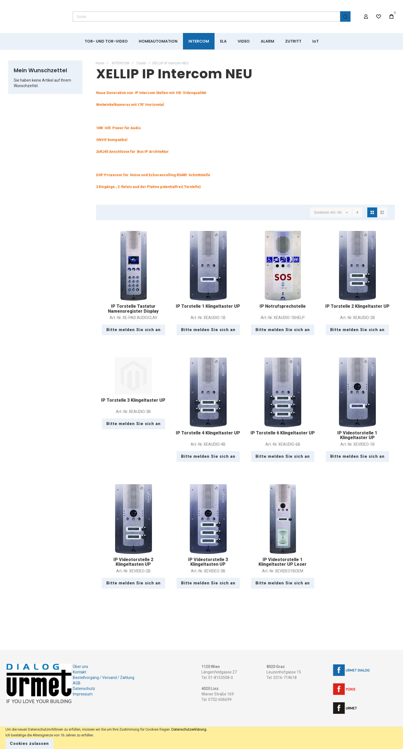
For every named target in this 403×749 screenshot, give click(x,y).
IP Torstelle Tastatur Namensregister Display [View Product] (133, 266)
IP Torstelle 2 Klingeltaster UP (357, 306)
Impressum (83, 694)
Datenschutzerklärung (188, 729)
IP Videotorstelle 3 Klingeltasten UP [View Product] (208, 519)
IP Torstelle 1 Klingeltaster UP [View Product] (208, 266)
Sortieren (322, 212)
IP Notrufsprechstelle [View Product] (283, 266)
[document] (201, 738)
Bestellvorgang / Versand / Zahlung (103, 677)
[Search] (345, 16)
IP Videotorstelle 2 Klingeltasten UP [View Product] (133, 519)
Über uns (80, 666)
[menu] (202, 41)
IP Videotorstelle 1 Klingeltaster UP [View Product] (357, 392)
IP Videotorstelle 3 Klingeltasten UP (208, 562)
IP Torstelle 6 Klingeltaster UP (283, 432)
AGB (76, 683)
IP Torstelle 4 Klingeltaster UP (208, 432)
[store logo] (35, 16)
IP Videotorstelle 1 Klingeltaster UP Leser (283, 562)
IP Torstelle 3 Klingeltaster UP (133, 400)
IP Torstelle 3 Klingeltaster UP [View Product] (133, 376)
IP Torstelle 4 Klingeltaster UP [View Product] (208, 392)
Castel (141, 63)
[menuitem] (106, 41)
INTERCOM (120, 63)
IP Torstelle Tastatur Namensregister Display (133, 309)
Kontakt (79, 672)
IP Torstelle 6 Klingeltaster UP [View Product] (283, 392)
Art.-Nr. (337, 212)
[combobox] (212, 16)
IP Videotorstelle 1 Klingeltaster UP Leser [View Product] (283, 519)
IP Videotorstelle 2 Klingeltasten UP (133, 562)
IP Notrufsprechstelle (283, 306)
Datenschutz (84, 688)
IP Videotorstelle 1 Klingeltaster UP (357, 435)
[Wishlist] (379, 16)
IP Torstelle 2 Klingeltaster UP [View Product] (357, 266)
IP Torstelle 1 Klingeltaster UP (208, 306)
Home (100, 63)
